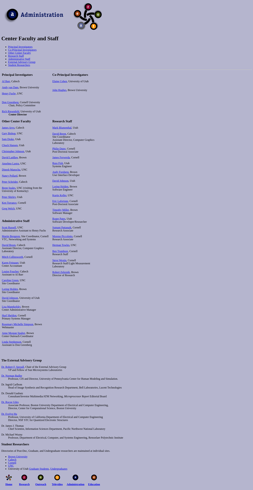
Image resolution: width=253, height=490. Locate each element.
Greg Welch (8, 208)
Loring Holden (10, 289)
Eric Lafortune (60, 201)
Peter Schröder (10, 181)
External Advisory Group (21, 62)
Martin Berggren (11, 236)
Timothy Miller (60, 209)
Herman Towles (60, 245)
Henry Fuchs (9, 93)
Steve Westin (59, 260)
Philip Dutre (59, 148)
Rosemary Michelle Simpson (17, 324)
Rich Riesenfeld (10, 111)
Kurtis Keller (59, 195)
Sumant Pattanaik (61, 227)
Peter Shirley (9, 197)
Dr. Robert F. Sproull (12, 366)
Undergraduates (58, 468)
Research (24, 484)
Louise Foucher (10, 271)
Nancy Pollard (9, 175)
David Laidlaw (10, 157)
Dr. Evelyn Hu (9, 414)
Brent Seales (8, 187)
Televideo (57, 484)
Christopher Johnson (13, 151)
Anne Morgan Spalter (13, 333)
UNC (11, 465)
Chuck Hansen (10, 145)
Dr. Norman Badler (11, 375)
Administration (75, 484)
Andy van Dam (10, 87)
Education (94, 484)
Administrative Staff (19, 59)
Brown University (18, 456)
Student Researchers (19, 65)
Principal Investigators (20, 46)
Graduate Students (39, 468)
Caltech (12, 459)
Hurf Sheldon (9, 315)
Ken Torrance (9, 202)
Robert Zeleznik (61, 272)
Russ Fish (57, 163)
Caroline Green (10, 280)
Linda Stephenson (11, 341)
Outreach (40, 484)
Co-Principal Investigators (22, 49)
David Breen (9, 245)
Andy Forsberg (60, 172)
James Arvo (8, 127)
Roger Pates (58, 218)
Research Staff (16, 55)
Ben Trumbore (60, 251)
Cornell (12, 462)
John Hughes (59, 90)
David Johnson (10, 297)
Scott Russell (9, 227)
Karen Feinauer (10, 262)
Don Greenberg (10, 102)
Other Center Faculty (19, 52)
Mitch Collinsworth (12, 256)
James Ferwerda (61, 157)
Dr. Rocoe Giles (10, 402)
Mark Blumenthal (61, 127)
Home (8, 484)
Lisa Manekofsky (11, 306)
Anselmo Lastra (10, 163)
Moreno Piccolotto (62, 236)
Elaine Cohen (59, 81)
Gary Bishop (9, 133)
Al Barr (6, 81)
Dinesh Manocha (11, 169)
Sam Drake (8, 139)
